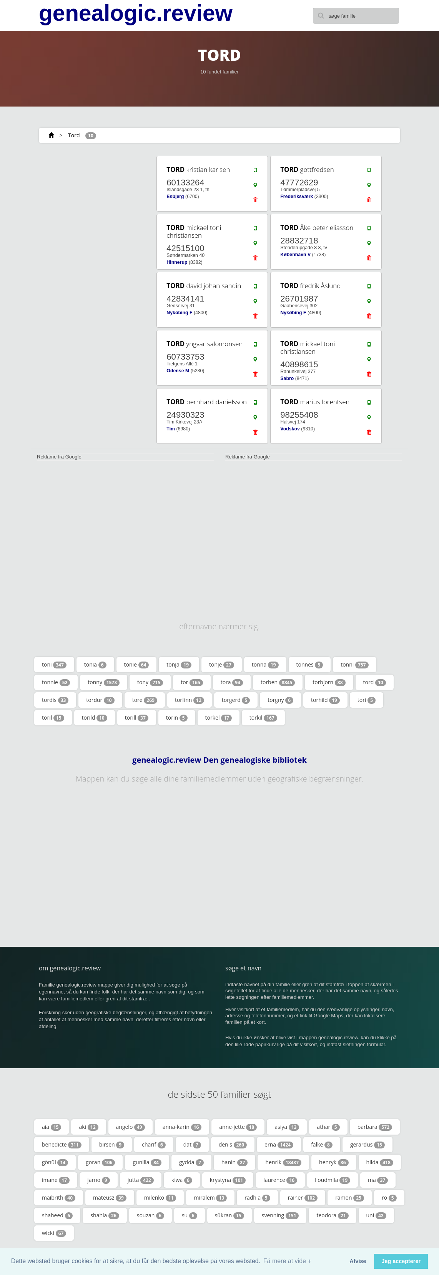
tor (192, 682)
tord (374, 682)
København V (295, 254)
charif (154, 1144)
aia (51, 1127)
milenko (160, 1198)
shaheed (57, 1215)
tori (367, 700)
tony (150, 682)
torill (136, 718)
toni (54, 664)
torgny (280, 700)
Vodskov (290, 429)
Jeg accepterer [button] (401, 1261)
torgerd (236, 700)
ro (389, 1198)
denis (233, 1144)
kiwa (181, 1180)
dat (192, 1144)
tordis (55, 700)
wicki (54, 1233)
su (189, 1215)
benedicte (61, 1144)
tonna (265, 664)
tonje (221, 664)
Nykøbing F (179, 312)
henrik (283, 1162)
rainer (303, 1198)
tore (144, 700)
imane (56, 1180)
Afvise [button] (357, 1261)
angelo (130, 1127)
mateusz (109, 1198)
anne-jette (238, 1127)
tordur (100, 700)
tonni (354, 664)
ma (378, 1180)
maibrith (58, 1198)
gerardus (367, 1144)
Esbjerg (175, 196)
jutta (141, 1180)
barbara (375, 1127)
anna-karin (182, 1127)
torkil (263, 718)
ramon (349, 1198)
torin (177, 718)
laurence (280, 1180)
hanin (234, 1162)
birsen (111, 1144)
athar (328, 1127)
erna (278, 1144)
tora (232, 682)
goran (100, 1162)
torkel (218, 718)
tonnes (309, 664)
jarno (98, 1180)
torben (278, 682)
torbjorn (329, 682)
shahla (104, 1215)
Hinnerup (176, 262)
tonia (95, 664)
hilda (379, 1162)
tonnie (56, 682)
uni (376, 1215)
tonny (104, 682)
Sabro (287, 378)
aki (88, 1127)
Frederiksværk (296, 196)
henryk (334, 1162)
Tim (170, 429)
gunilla (147, 1162)
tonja (178, 664)
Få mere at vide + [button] (287, 1261)
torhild (325, 700)
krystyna (228, 1180)
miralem (210, 1198)
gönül (55, 1162)
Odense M (177, 370)
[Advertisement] (88, 203)
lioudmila (332, 1180)
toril (53, 718)
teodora (332, 1215)
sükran (229, 1215)
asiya (286, 1127)
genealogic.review (136, 13)
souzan (150, 1215)
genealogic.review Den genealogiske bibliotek (219, 760)
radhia (257, 1198)
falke (322, 1144)
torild (94, 718)
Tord (74, 135)
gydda (191, 1162)
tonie (136, 664)
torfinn (189, 700)
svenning (280, 1215)
